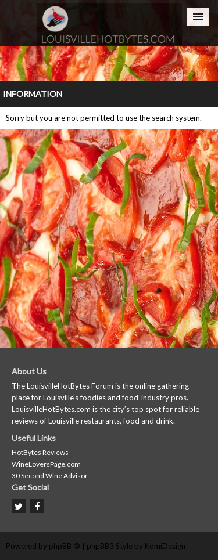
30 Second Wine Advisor (50, 475)
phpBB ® (64, 546)
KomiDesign (165, 546)
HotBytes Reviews (40, 452)
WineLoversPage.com (46, 464)
